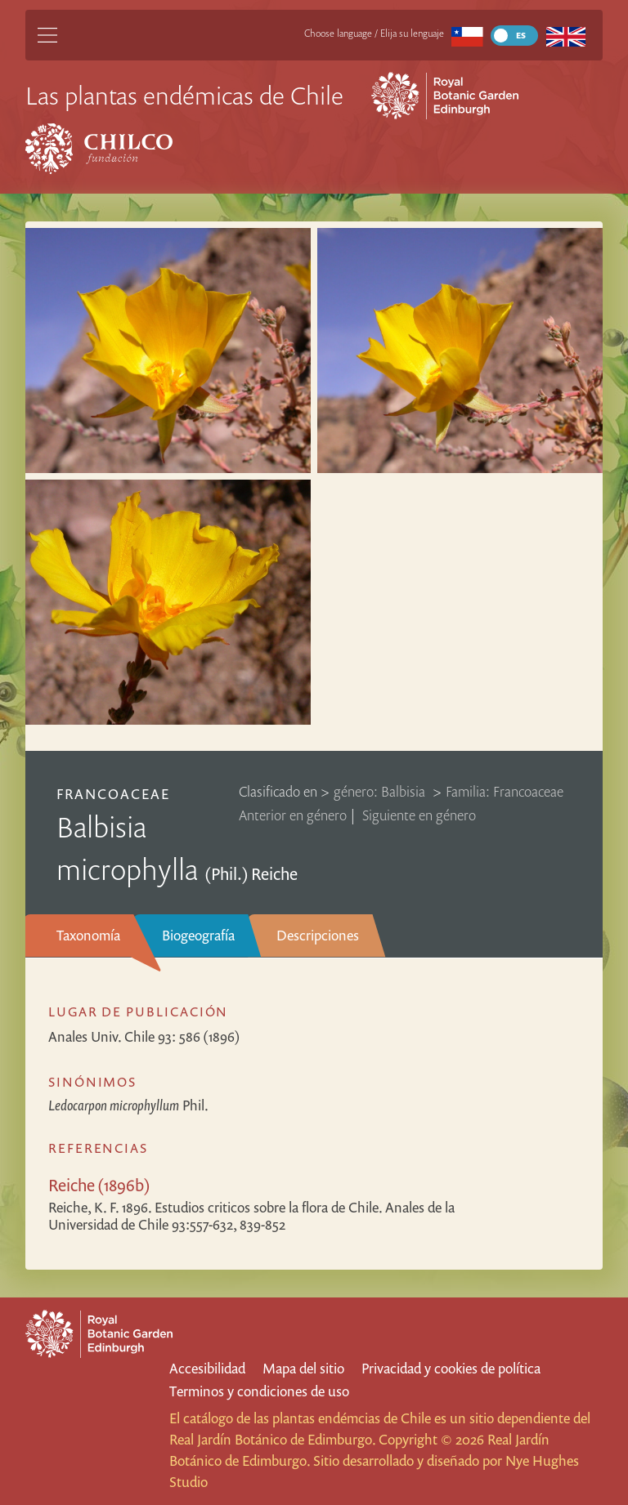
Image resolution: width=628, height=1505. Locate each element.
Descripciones (317, 935)
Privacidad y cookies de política (451, 1368)
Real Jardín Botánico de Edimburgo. (272, 1439)
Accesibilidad (207, 1368)
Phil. (128, 1105)
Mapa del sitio (303, 1368)
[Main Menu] (47, 35)
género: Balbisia (381, 791)
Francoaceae (113, 793)
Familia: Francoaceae (504, 791)
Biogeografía (198, 935)
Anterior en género (293, 815)
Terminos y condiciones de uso (259, 1391)
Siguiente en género (419, 815)
